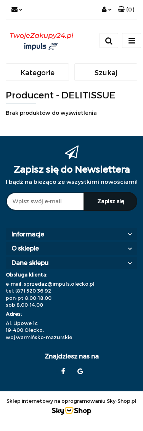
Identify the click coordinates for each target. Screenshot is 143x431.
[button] (126, 9)
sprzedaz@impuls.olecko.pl (59, 284)
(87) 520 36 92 (33, 291)
